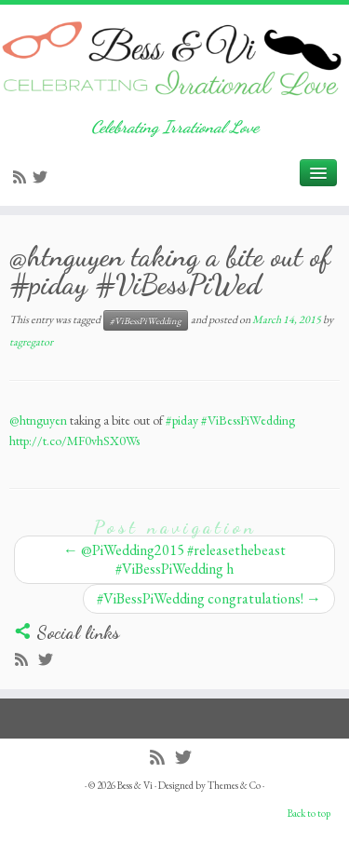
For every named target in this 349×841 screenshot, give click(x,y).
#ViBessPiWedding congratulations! (209, 598)
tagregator (31, 341)
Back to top (309, 813)
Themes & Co (234, 785)
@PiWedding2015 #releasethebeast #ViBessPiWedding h (174, 559)
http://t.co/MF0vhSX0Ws (74, 440)
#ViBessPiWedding (145, 320)
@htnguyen (38, 420)
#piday (182, 420)
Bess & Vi (135, 785)
